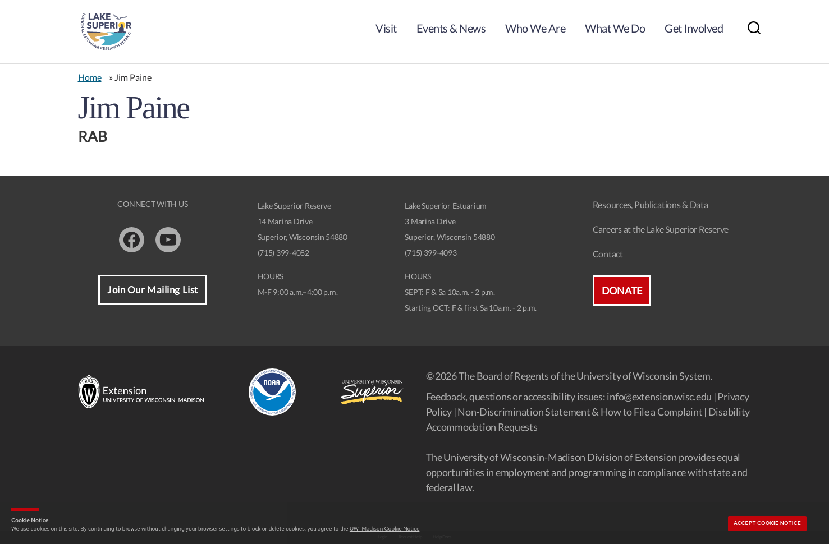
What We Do (615, 28)
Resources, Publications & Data (650, 204)
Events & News (451, 28)
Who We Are (535, 28)
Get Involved (694, 28)
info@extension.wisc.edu (659, 396)
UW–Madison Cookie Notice (384, 528)
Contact (608, 253)
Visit (386, 28)
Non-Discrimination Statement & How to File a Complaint (579, 411)
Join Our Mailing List (152, 290)
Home (90, 77)
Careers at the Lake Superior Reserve (661, 229)
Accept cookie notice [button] (767, 523)
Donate (622, 290)
